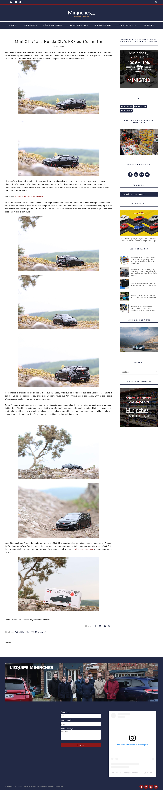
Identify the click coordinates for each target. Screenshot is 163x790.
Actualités (19, 632)
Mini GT (29, 632)
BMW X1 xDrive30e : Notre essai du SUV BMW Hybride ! (144, 296)
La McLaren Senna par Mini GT (29, 196)
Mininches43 (140, 107)
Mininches (10, 786)
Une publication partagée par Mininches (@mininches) (133, 773)
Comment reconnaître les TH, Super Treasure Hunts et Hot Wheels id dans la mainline (143, 260)
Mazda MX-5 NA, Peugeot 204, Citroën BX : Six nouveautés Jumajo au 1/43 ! (139, 240)
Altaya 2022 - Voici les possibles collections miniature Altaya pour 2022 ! (144, 308)
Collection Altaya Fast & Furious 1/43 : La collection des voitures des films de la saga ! (144, 272)
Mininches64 (41, 632)
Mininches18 (126, 111)
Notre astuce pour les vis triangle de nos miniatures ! (144, 284)
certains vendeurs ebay (82, 549)
